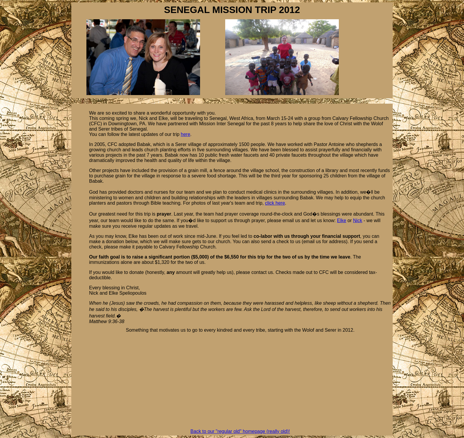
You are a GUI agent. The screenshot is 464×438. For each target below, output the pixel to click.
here (185, 134)
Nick (357, 220)
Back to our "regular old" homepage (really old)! (240, 431)
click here (275, 203)
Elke (341, 220)
